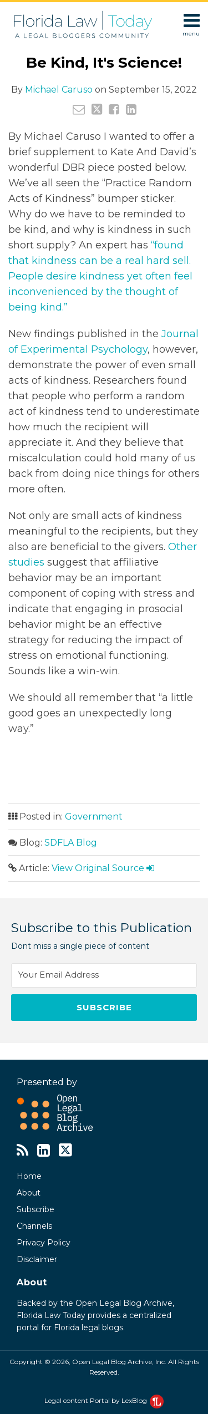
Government (94, 816)
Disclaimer (37, 1259)
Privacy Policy (43, 1243)
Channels (34, 1226)
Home (29, 1176)
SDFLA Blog (70, 842)
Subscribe (35, 1209)
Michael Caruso (59, 89)
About (28, 1193)
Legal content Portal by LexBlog (104, 1400)
